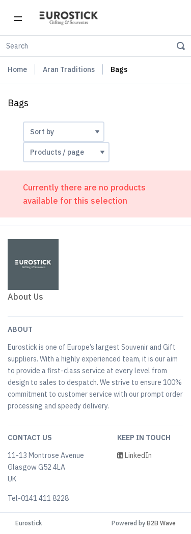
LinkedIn (134, 455)
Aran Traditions (69, 69)
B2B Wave (161, 523)
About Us (25, 297)
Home (17, 69)
